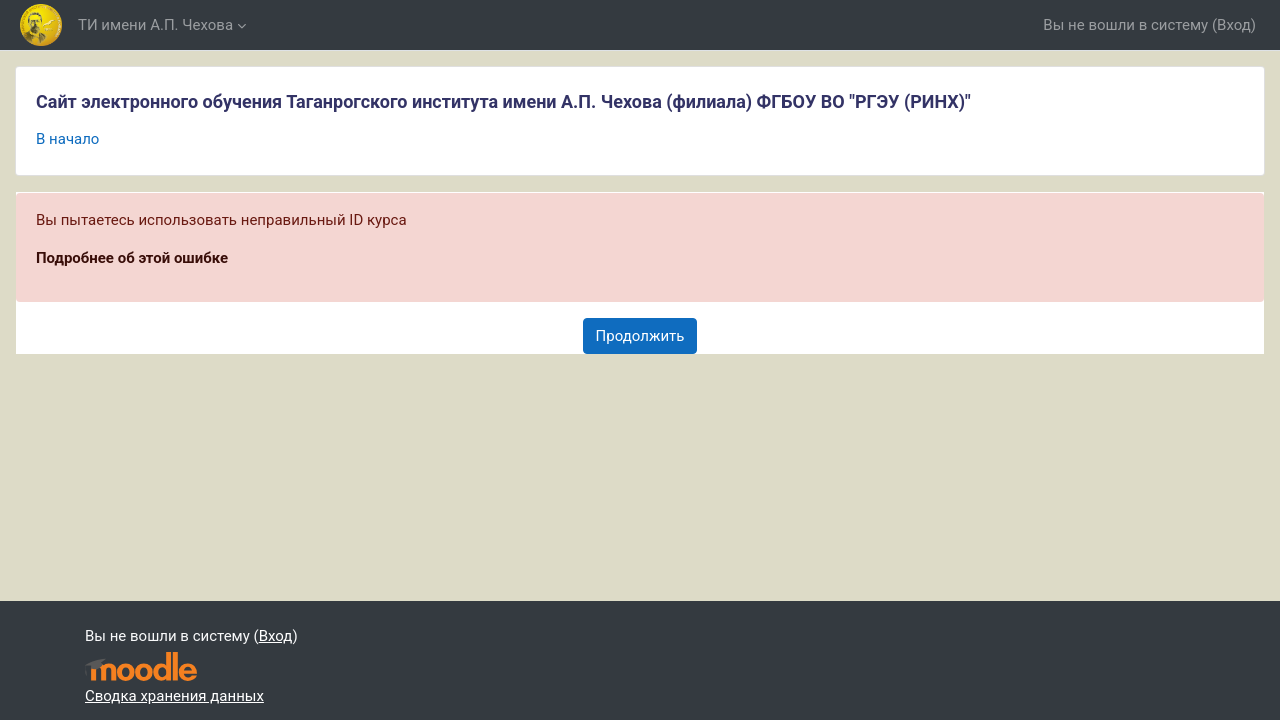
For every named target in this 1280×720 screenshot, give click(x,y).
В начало (67, 139)
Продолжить (640, 336)
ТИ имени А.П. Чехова (155, 25)
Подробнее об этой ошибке (132, 258)
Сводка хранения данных (174, 696)
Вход (1234, 25)
